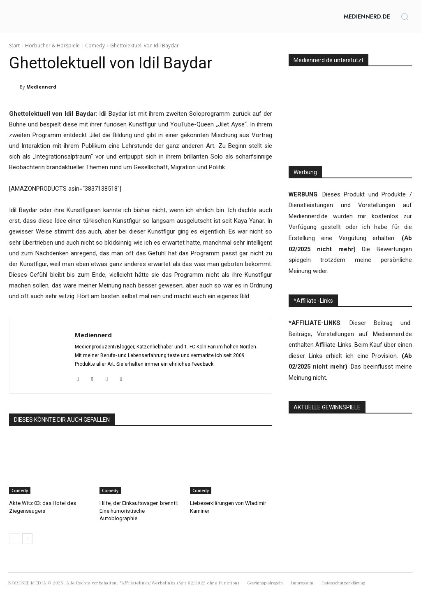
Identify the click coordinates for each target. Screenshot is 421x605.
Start (14, 45)
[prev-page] (14, 538)
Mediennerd (41, 87)
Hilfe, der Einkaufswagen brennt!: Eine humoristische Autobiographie (138, 510)
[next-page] (27, 538)
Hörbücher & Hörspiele (52, 45)
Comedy (95, 45)
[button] (404, 16)
